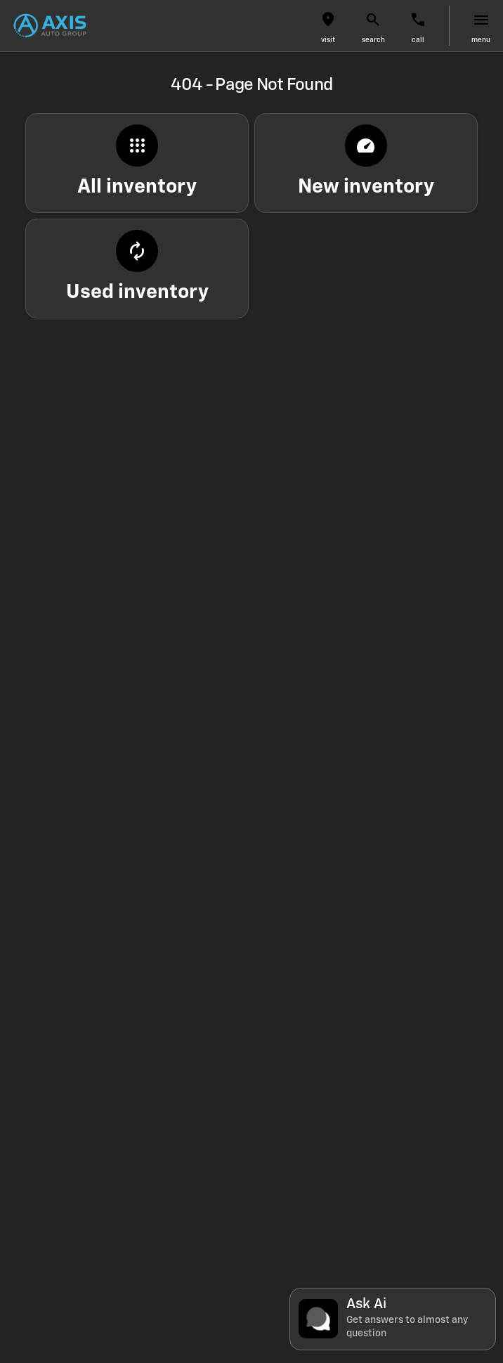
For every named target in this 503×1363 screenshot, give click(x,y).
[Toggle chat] (392, 1319)
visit (328, 40)
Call (418, 40)
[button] (328, 26)
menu (480, 40)
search (373, 40)
